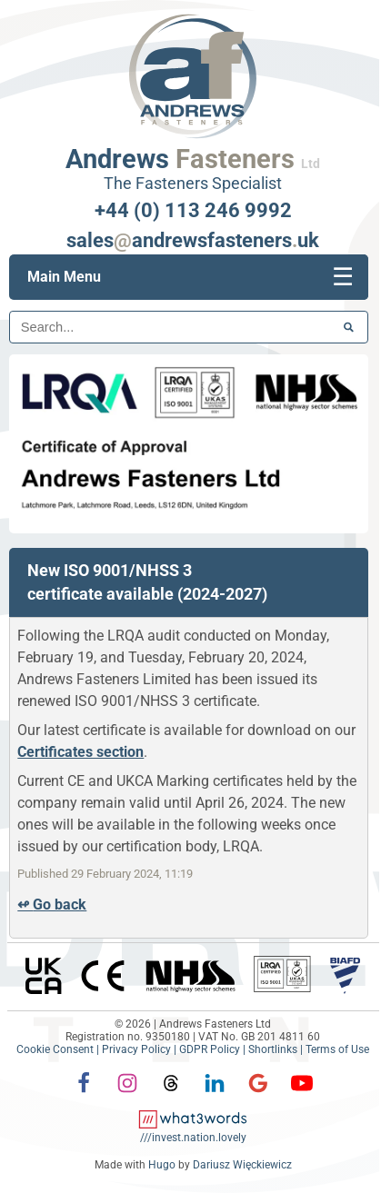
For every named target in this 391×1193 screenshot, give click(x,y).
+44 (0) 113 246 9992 (193, 210)
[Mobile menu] (342, 277)
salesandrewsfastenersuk (192, 240)
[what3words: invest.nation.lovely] (193, 1131)
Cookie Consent (55, 1049)
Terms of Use (337, 1049)
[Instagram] (127, 1095)
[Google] (258, 1095)
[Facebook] (83, 1095)
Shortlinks (272, 1049)
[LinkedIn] (214, 1095)
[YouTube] (302, 1083)
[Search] (189, 327)
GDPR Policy (209, 1049)
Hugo (161, 1164)
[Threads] (171, 1095)
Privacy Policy (136, 1049)
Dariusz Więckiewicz (242, 1164)
